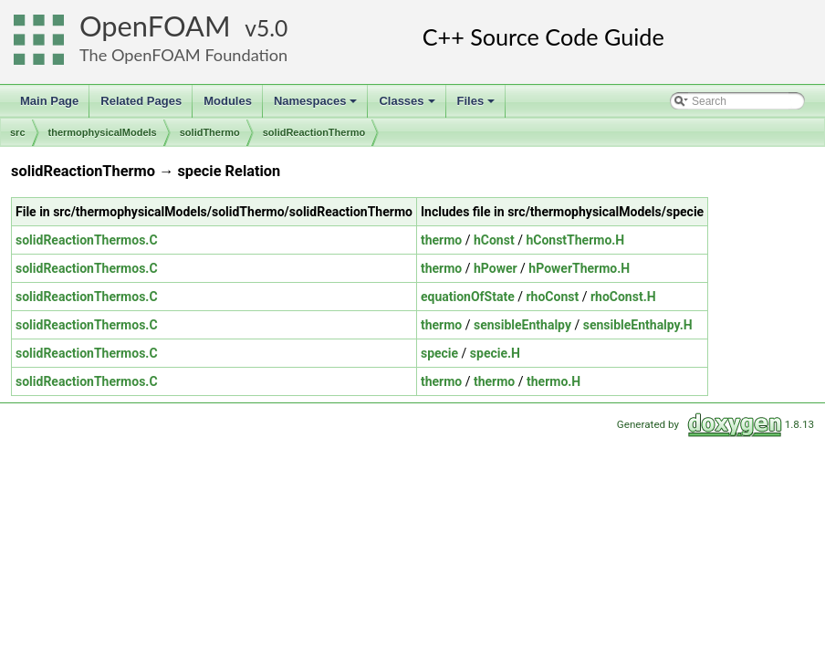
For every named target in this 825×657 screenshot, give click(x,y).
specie (439, 353)
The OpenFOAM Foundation (183, 55)
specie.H (495, 353)
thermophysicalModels (102, 132)
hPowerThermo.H (579, 268)
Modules (228, 101)
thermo (441, 240)
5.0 (271, 28)
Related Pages (141, 101)
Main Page (49, 101)
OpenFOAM (155, 26)
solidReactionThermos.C (87, 240)
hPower (495, 268)
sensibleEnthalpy (522, 325)
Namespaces (317, 106)
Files (477, 106)
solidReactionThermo (314, 132)
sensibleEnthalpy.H (638, 325)
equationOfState (468, 296)
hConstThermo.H (575, 240)
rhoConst (552, 296)
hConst (494, 240)
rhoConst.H (623, 296)
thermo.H (553, 381)
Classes (408, 106)
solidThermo (210, 132)
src (18, 132)
